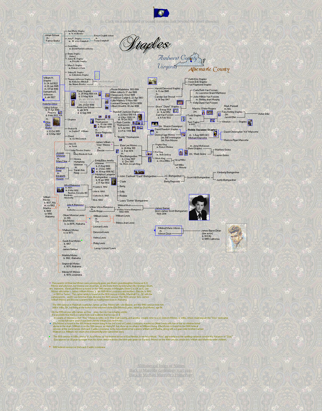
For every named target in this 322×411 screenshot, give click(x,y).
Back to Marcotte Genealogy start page (161, 370)
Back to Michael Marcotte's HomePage (161, 375)
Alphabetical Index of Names (161, 366)
